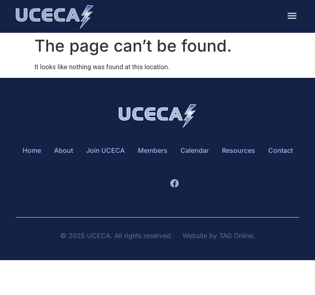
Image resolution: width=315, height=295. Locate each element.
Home (32, 150)
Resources (238, 150)
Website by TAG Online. (219, 235)
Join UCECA (105, 150)
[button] (292, 14)
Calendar (194, 150)
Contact (280, 150)
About (63, 150)
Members (152, 150)
